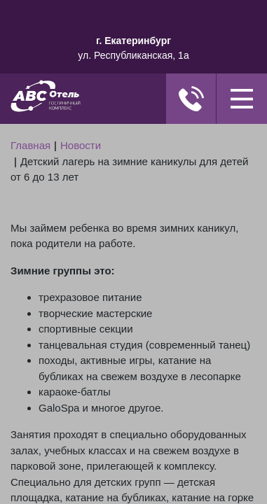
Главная (30, 145)
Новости (80, 145)
